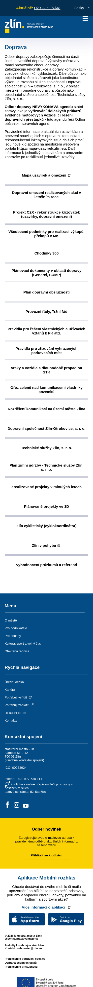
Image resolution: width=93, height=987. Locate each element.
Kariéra (10, 690)
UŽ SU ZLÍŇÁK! (47, 8)
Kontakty (11, 720)
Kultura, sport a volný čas (23, 643)
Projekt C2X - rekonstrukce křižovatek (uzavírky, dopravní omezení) (46, 214)
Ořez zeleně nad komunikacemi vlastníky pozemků (46, 389)
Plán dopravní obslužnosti (46, 292)
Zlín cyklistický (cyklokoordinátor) (46, 526)
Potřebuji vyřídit (19, 697)
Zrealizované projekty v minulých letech (46, 487)
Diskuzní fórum (15, 713)
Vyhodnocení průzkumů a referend (46, 565)
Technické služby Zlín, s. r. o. (46, 448)
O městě (11, 620)
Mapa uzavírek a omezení (46, 175)
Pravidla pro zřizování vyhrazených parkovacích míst (46, 350)
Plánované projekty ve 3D (46, 506)
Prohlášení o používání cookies (25, 958)
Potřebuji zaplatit (19, 705)
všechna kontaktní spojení (24, 760)
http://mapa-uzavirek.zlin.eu (41, 148)
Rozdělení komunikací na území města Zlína (46, 409)
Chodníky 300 (46, 253)
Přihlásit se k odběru (46, 855)
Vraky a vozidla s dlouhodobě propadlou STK (46, 370)
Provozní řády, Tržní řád (46, 311)
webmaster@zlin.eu (29, 948)
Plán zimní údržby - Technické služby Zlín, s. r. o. (46, 467)
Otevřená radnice (17, 651)
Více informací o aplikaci (46, 907)
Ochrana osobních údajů (21, 962)
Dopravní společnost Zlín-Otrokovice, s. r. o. (46, 428)
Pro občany (13, 636)
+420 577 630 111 (29, 779)
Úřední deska (14, 682)
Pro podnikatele (16, 628)
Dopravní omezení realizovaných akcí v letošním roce (46, 194)
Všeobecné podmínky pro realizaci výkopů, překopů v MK (46, 233)
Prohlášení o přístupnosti (21, 966)
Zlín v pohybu (46, 545)
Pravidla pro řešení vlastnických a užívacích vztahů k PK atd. (46, 331)
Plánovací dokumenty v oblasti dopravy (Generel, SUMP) (47, 272)
